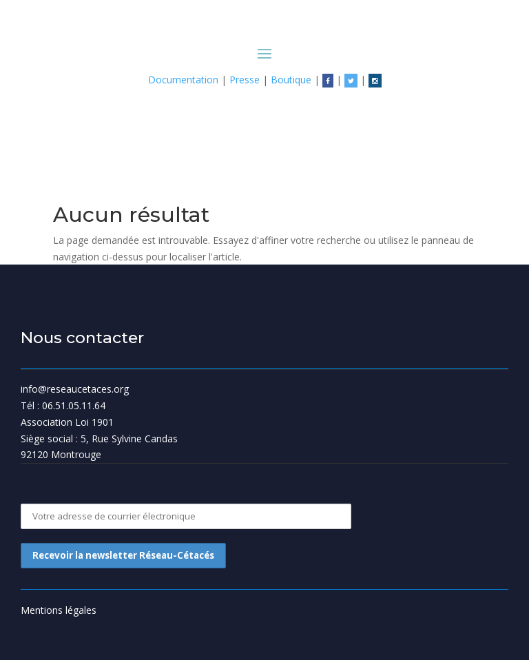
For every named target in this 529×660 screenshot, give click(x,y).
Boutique (291, 79)
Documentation (183, 79)
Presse (244, 79)
